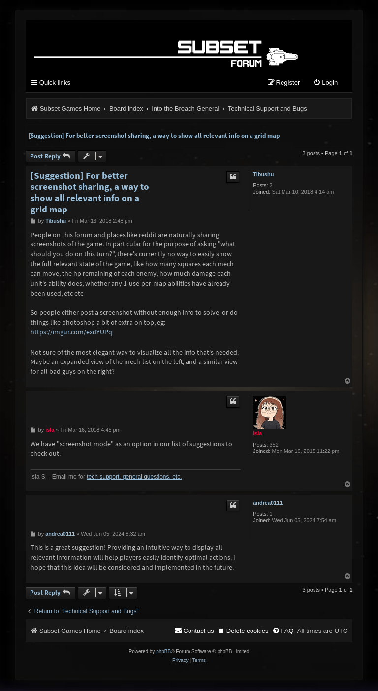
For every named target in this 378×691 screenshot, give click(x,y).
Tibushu (263, 175)
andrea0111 (268, 504)
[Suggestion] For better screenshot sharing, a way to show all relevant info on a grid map (154, 136)
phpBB (163, 652)
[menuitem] (325, 84)
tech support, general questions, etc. (134, 477)
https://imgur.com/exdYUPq (71, 332)
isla (257, 434)
